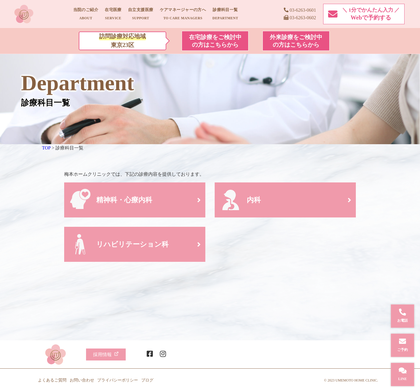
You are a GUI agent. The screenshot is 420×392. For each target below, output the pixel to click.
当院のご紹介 (86, 14)
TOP (46, 147)
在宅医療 (113, 14)
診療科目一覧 (225, 14)
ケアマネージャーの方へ (183, 14)
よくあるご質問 (52, 380)
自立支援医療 (140, 14)
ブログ (147, 380)
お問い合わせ (82, 380)
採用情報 (106, 354)
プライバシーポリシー (117, 380)
